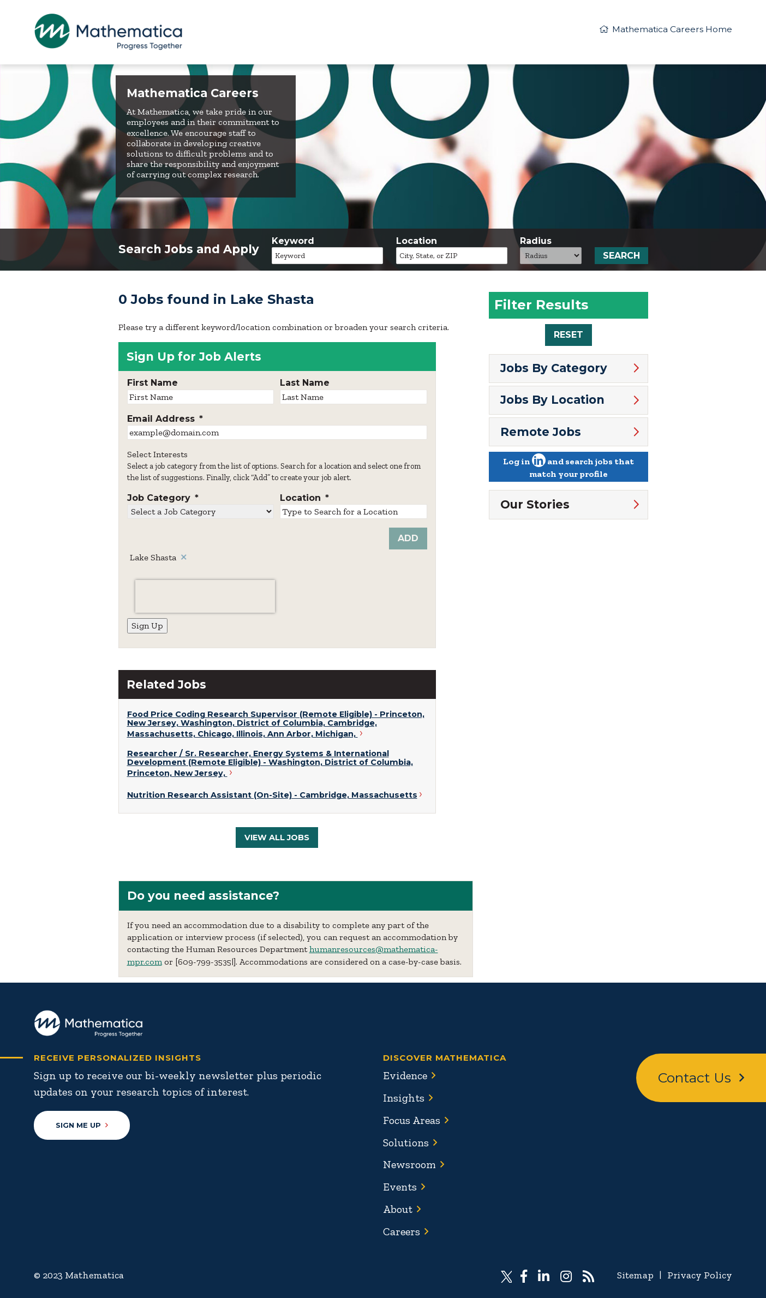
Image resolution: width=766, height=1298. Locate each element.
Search (621, 257)
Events (400, 1185)
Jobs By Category (553, 369)
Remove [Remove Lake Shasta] (184, 558)
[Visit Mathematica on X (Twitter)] (505, 1273)
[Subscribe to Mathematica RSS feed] (587, 1273)
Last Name (305, 384)
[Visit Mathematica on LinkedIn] (543, 1273)
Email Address (165, 420)
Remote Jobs (540, 432)
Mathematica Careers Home (664, 28)
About (397, 1207)
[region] (568, 319)
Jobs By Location (552, 401)
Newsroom (409, 1163)
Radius (536, 242)
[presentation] (205, 597)
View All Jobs (276, 839)
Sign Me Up (82, 1126)
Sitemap (634, 1273)
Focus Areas (412, 1120)
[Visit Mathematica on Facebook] (523, 1273)
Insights (404, 1098)
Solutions (406, 1142)
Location (416, 242)
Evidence (406, 1076)
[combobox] (451, 256)
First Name (152, 384)
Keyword (293, 242)
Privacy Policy (699, 1273)
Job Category (163, 499)
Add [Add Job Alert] (408, 539)
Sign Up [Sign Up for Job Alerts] (147, 626)
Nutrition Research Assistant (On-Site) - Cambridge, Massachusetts (272, 796)
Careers (402, 1229)
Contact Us (701, 1079)
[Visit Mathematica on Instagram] (566, 1273)
